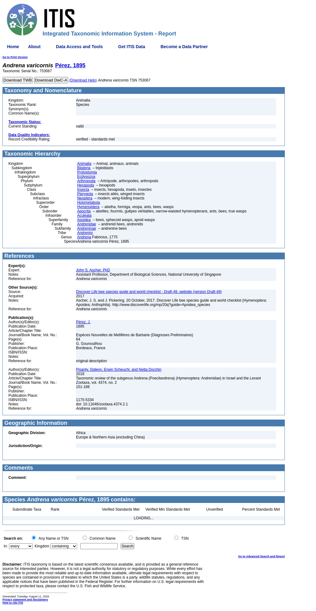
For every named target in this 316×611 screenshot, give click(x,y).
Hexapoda (85, 185)
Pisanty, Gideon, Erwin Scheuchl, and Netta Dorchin (118, 369)
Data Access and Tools (79, 46)
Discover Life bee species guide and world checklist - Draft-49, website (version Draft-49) (149, 292)
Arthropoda (86, 181)
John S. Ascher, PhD (93, 270)
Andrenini (85, 233)
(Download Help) (83, 80)
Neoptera (84, 198)
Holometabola (88, 202)
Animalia (84, 163)
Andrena (84, 237)
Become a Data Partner (184, 46)
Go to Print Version (15, 57)
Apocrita (84, 211)
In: (6, 546)
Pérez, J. (83, 322)
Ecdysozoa (86, 176)
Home (13, 46)
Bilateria (83, 168)
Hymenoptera (88, 207)
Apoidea (84, 220)
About (34, 46)
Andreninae (86, 228)
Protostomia (87, 172)
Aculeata (84, 215)
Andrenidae (86, 224)
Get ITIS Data (131, 46)
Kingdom (42, 546)
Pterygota (85, 194)
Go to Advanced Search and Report (261, 556)
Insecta (83, 189)
